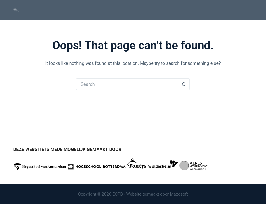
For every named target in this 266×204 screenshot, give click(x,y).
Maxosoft (179, 194)
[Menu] (250, 9)
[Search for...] (127, 84)
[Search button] (184, 84)
